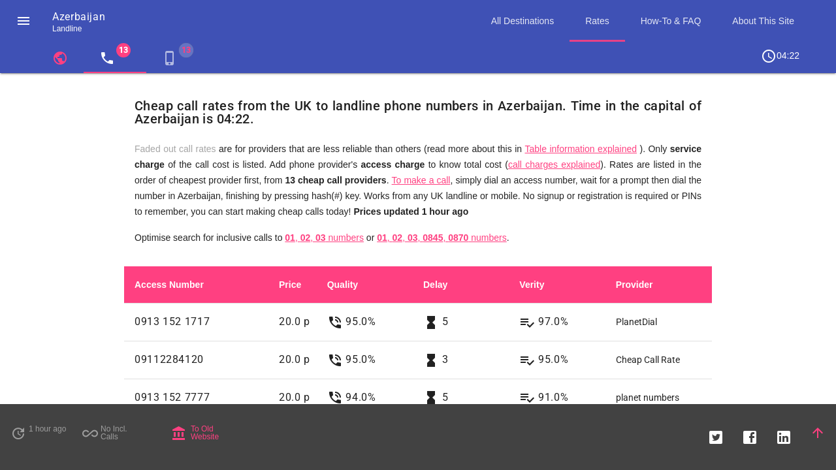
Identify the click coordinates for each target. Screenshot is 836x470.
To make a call (421, 180)
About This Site (763, 21)
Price (290, 284)
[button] (23, 21)
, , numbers (324, 237)
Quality (342, 284)
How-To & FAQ (671, 21)
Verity (531, 284)
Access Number (169, 284)
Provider (634, 284)
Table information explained (580, 149)
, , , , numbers (442, 237)
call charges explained (554, 164)
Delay (435, 284)
